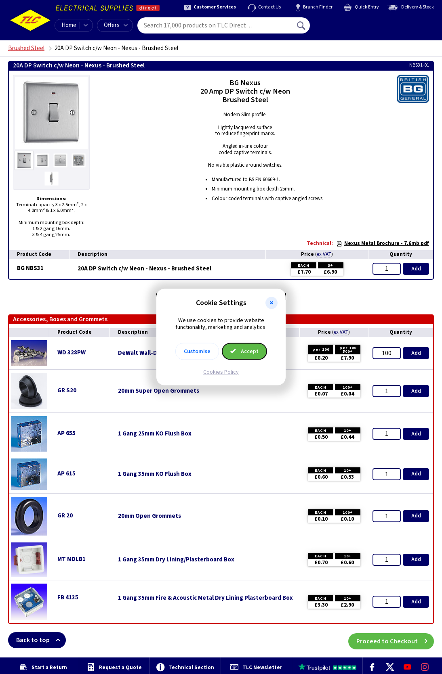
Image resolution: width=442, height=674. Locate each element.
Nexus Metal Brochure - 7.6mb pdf (382, 243)
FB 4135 (67, 597)
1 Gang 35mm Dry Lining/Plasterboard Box (176, 559)
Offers (116, 25)
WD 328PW (71, 352)
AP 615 (66, 473)
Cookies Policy (221, 372)
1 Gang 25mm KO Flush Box (155, 433)
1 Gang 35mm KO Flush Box (155, 474)
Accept (244, 351)
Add (416, 269)
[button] (271, 303)
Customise (197, 351)
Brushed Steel (26, 48)
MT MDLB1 (71, 559)
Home (68, 25)
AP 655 (66, 433)
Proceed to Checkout (395, 640)
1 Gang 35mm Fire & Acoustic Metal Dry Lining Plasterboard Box (205, 598)
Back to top (41, 640)
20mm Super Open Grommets (158, 391)
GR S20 (66, 390)
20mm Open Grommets (149, 516)
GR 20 (65, 515)
